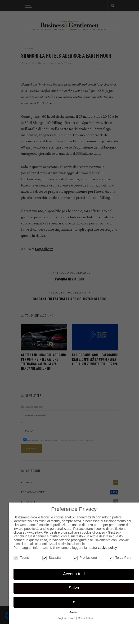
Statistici (51, 557)
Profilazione (85, 557)
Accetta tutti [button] (74, 574)
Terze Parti (120, 557)
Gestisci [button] (73, 612)
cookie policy (107, 547)
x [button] (74, 602)
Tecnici (21, 557)
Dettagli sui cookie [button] (65, 618)
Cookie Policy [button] (85, 618)
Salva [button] (74, 588)
